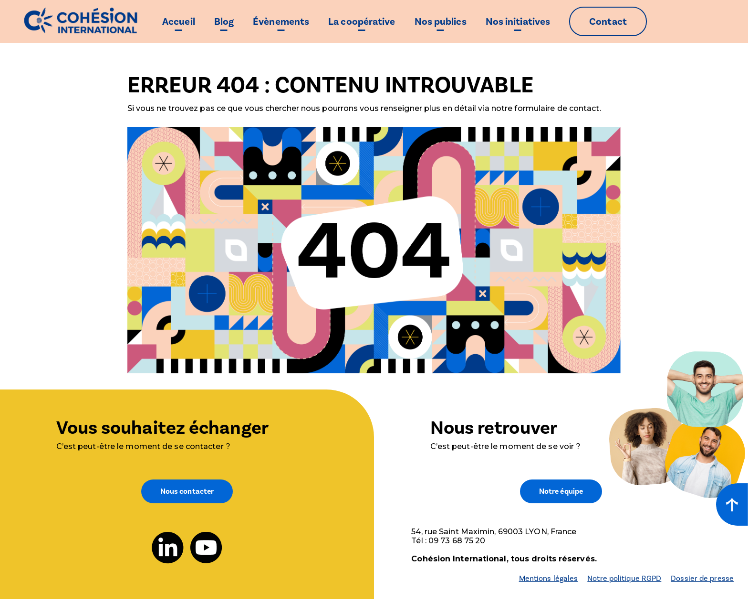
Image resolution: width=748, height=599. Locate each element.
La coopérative (361, 21)
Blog (224, 21)
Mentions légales (548, 578)
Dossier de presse (702, 578)
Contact (608, 21)
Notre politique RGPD (624, 578)
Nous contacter (187, 491)
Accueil (178, 21)
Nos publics (441, 21)
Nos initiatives (518, 21)
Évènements (281, 21)
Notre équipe (561, 491)
